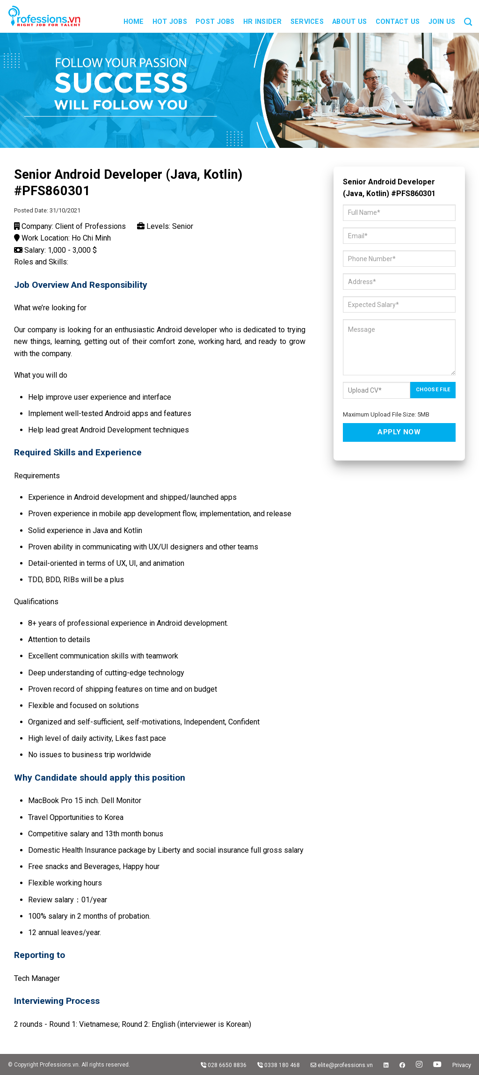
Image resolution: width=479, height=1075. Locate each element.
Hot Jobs (169, 22)
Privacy (461, 1064)
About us (349, 22)
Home (133, 22)
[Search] (468, 16)
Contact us (398, 22)
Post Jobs (215, 22)
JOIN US (442, 22)
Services (307, 22)
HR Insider (262, 22)
